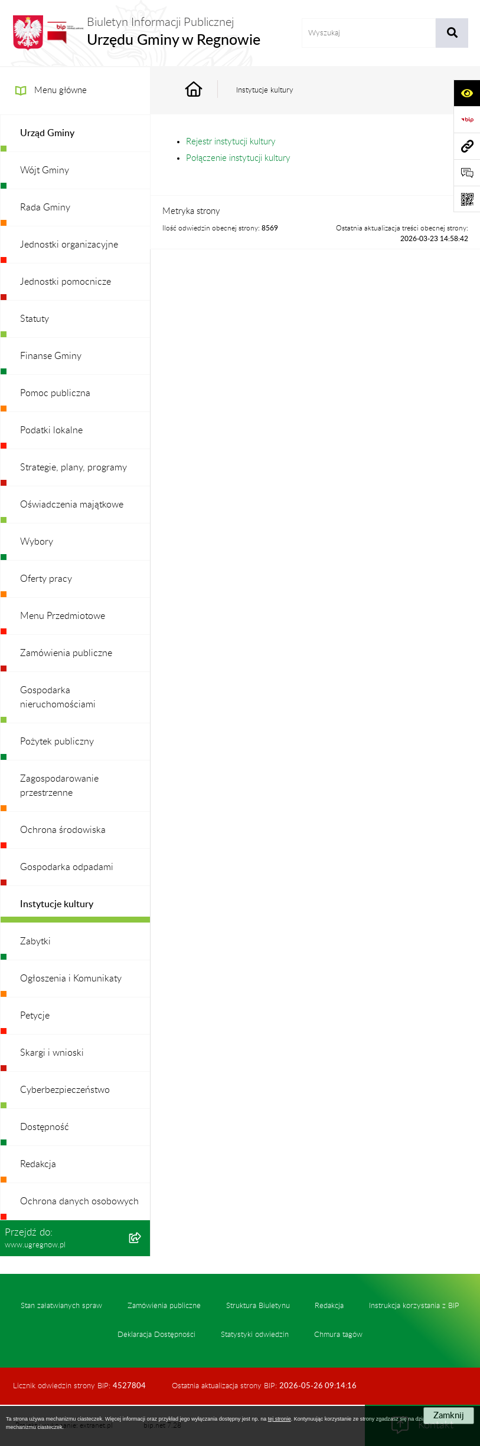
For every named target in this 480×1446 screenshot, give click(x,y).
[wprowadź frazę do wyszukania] (369, 33)
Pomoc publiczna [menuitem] (55, 393)
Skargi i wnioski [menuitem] (52, 1053)
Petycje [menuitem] (35, 1015)
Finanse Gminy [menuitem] (50, 356)
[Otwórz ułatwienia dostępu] (466, 93)
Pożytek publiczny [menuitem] (57, 741)
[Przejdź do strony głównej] (136, 33)
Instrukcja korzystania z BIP (414, 1305)
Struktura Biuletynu (258, 1305)
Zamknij (448, 1415)
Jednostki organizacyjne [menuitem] (69, 244)
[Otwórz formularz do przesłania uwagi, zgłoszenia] (466, 172)
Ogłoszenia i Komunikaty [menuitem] (71, 978)
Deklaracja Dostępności (156, 1334)
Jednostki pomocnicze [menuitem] (65, 281)
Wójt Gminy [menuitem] (44, 170)
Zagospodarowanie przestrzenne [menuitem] (59, 786)
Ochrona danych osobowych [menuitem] (79, 1201)
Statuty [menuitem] (34, 319)
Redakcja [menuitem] (38, 1164)
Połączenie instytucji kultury (238, 158)
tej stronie (279, 1419)
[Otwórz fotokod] (466, 199)
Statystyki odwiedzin (255, 1334)
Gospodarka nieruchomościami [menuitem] (58, 697)
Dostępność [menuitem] (44, 1127)
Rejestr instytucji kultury (231, 141)
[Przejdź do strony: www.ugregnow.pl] (466, 146)
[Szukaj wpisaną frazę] (452, 33)
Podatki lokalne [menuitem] (51, 430)
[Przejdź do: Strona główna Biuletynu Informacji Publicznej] (207, 90)
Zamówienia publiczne (164, 1305)
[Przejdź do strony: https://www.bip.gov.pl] (466, 119)
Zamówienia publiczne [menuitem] (66, 653)
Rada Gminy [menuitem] (45, 207)
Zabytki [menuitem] (35, 941)
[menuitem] (75, 133)
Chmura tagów (338, 1334)
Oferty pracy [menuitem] (46, 579)
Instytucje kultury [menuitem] (56, 904)
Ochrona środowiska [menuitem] (63, 830)
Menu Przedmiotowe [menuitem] (62, 616)
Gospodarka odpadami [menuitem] (66, 867)
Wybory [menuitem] (36, 541)
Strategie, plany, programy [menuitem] (73, 467)
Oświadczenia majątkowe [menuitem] (71, 504)
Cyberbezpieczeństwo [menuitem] (65, 1090)
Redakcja (329, 1305)
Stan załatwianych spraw (61, 1305)
